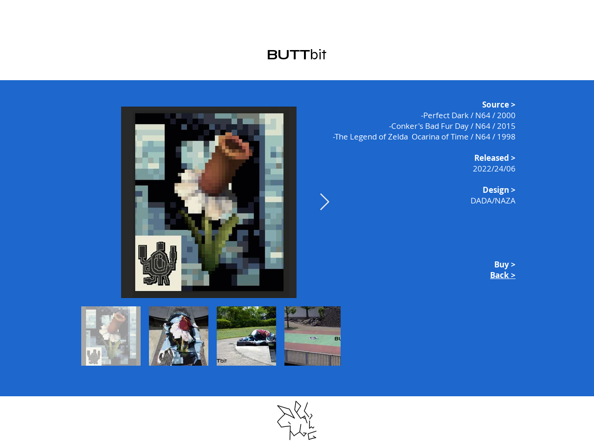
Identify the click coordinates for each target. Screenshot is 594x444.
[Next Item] (324, 202)
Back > (503, 275)
